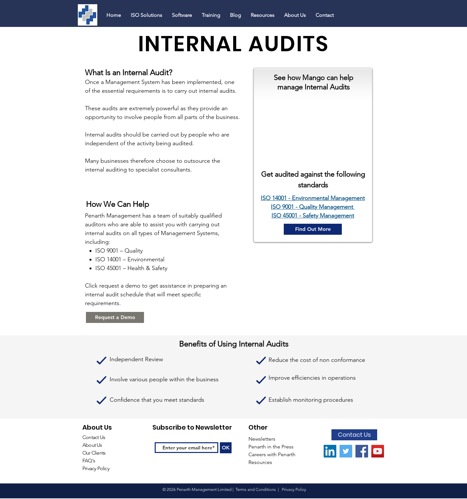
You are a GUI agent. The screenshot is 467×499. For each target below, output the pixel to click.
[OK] (226, 447)
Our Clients (93, 453)
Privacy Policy (95, 468)
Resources (260, 462)
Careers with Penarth (271, 454)
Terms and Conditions (255, 489)
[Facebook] (361, 451)
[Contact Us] (354, 434)
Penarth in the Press (270, 447)
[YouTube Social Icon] (377, 451)
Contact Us (93, 437)
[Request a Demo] (115, 317)
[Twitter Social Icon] (346, 451)
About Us (92, 445)
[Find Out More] (313, 229)
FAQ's (89, 460)
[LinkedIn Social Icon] (330, 451)
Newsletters (262, 439)
